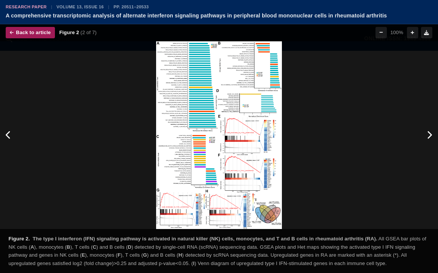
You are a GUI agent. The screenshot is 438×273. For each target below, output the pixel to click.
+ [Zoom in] (413, 32)
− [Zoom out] (381, 32)
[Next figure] (429, 135)
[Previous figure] (8, 135)
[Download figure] (426, 32)
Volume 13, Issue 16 (80, 7)
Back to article (30, 32)
